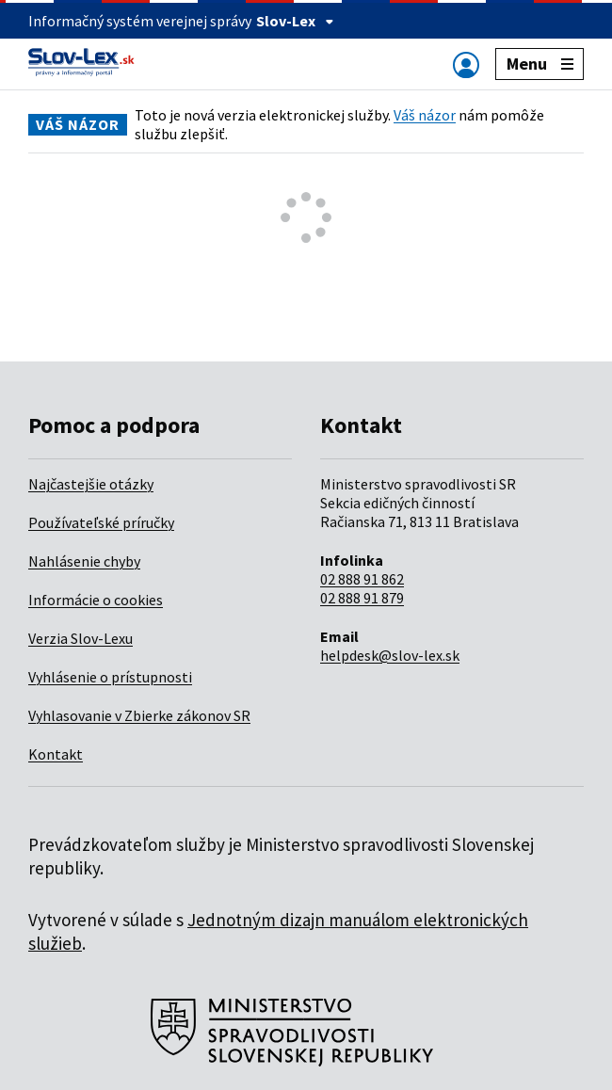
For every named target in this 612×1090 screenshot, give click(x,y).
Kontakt (55, 754)
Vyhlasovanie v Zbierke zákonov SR (139, 715)
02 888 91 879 (362, 597)
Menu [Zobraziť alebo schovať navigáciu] (540, 63)
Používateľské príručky (101, 522)
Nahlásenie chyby (84, 561)
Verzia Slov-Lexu (80, 638)
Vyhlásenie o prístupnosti (110, 676)
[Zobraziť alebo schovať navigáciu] (466, 64)
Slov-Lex (295, 20)
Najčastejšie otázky (90, 483)
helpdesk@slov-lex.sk (389, 655)
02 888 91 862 (362, 578)
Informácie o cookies (95, 599)
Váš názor (425, 114)
